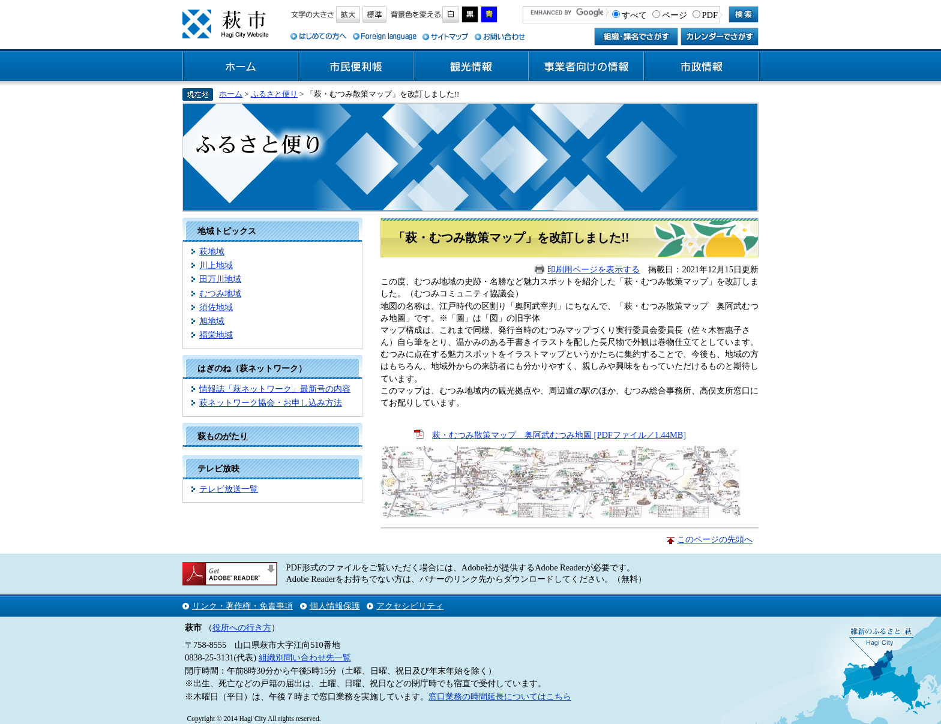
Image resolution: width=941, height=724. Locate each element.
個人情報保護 (335, 606)
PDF (710, 15)
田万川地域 (220, 279)
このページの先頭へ (715, 539)
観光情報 (471, 67)
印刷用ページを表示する (593, 269)
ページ (674, 15)
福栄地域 (216, 335)
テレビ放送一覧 (228, 489)
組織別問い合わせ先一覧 (305, 657)
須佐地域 (216, 307)
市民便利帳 (355, 67)
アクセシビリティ (409, 606)
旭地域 (211, 321)
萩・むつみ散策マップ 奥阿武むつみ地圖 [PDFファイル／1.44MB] (559, 435)
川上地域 (216, 265)
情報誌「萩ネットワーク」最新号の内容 (274, 388)
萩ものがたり (222, 436)
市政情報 (701, 67)
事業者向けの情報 (586, 67)
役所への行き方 (241, 627)
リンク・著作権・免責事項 (242, 606)
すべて (634, 15)
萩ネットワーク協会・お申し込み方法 (270, 402)
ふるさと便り (274, 93)
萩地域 (211, 251)
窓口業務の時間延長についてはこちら (499, 696)
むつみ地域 (220, 293)
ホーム (240, 67)
